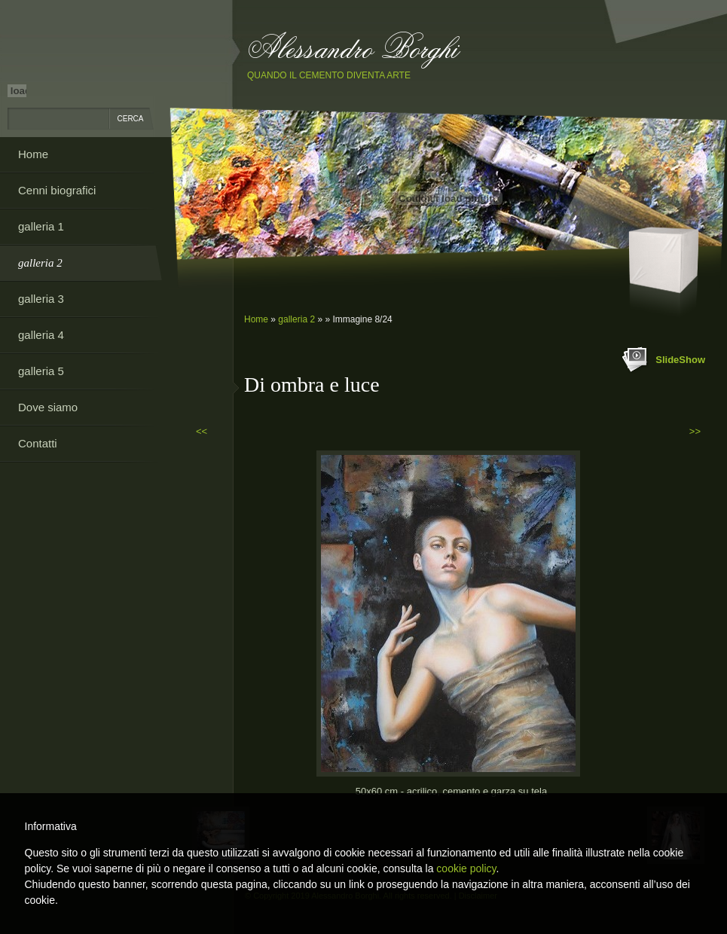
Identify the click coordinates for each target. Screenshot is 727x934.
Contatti (37, 443)
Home (256, 319)
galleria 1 (41, 226)
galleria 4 (41, 334)
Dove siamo (48, 407)
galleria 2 (296, 319)
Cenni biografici (57, 190)
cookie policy (466, 868)
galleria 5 (41, 371)
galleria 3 (41, 298)
